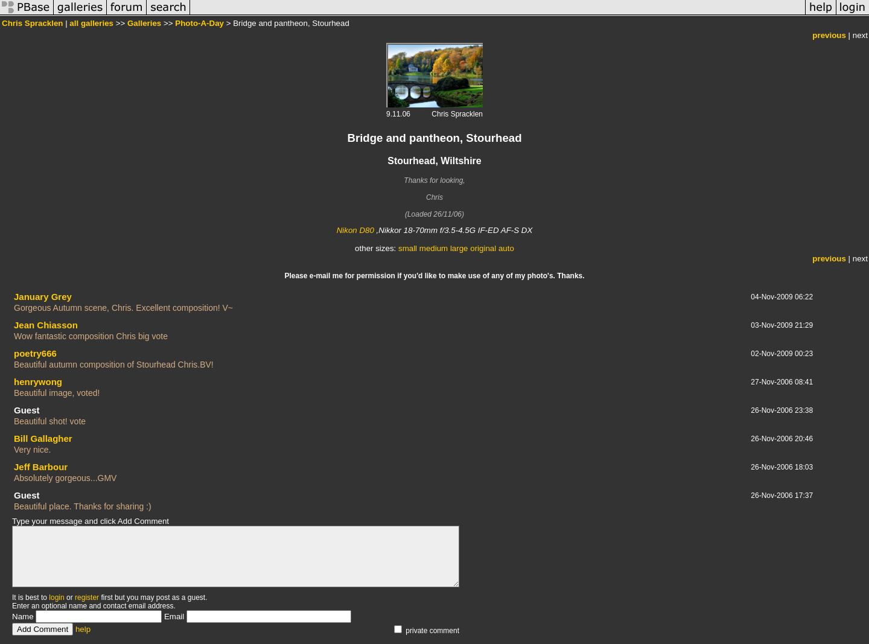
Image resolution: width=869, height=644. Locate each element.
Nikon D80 (355, 230)
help (83, 629)
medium (433, 248)
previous (829, 35)
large (459, 248)
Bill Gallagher (43, 438)
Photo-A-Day (199, 23)
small (407, 248)
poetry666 (35, 353)
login (56, 597)
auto (506, 248)
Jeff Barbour (41, 467)
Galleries (144, 23)
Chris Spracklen (32, 23)
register (87, 597)
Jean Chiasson (46, 325)
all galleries (91, 23)
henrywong (38, 382)
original (483, 248)
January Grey (43, 297)
